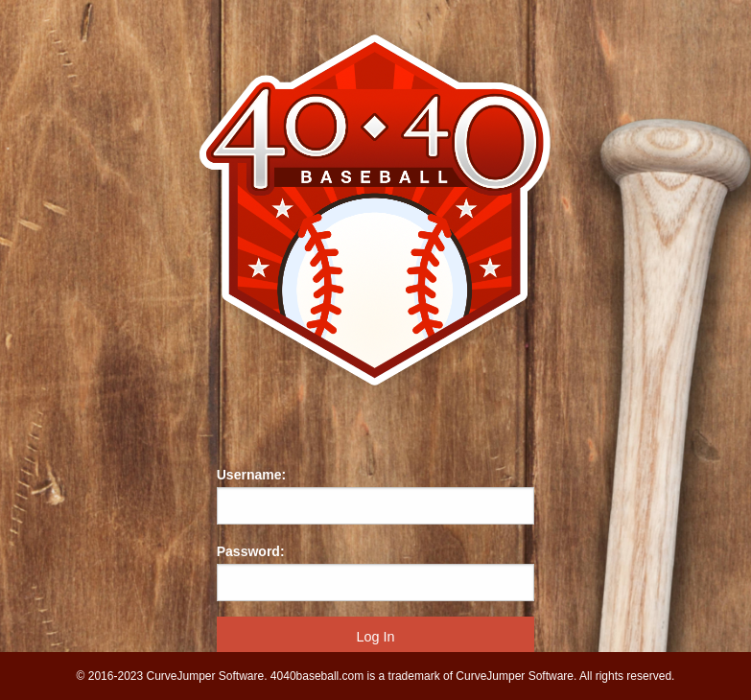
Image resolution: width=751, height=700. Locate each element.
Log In (375, 636)
